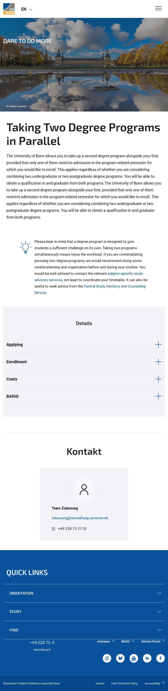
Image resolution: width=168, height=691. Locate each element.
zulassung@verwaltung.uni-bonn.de (80, 518)
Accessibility (155, 683)
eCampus (105, 641)
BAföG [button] (12, 396)
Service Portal (153, 641)
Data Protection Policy (124, 683)
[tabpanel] (84, 65)
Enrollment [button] (16, 361)
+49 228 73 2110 (72, 528)
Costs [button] (11, 379)
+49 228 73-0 (42, 642)
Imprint (100, 683)
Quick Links (27, 572)
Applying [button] (14, 344)
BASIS (127, 641)
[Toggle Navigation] (158, 8)
